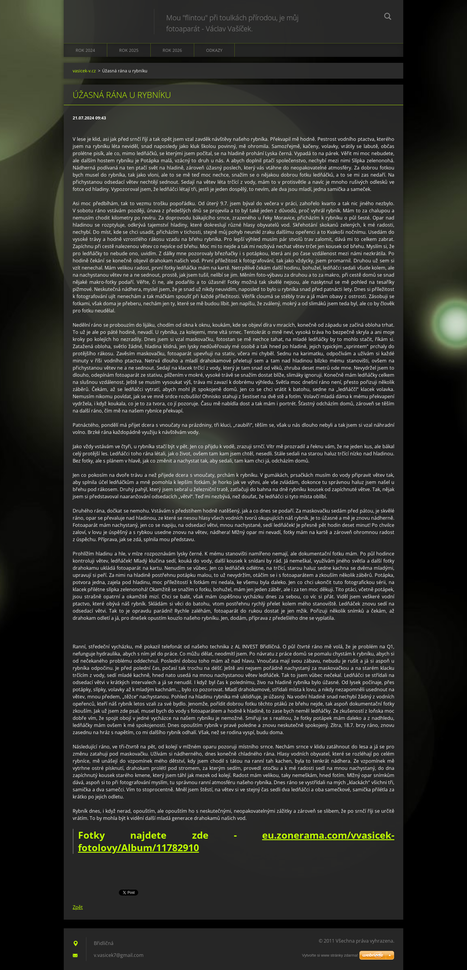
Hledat (387, 17)
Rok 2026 (172, 50)
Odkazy (214, 50)
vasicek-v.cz (84, 71)
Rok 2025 (128, 50)
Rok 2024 (85, 50)
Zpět (78, 907)
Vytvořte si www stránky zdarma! (330, 955)
